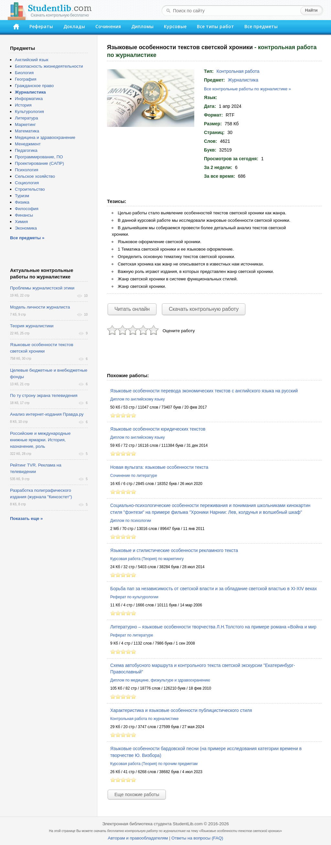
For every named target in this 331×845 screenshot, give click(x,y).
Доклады (74, 26)
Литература (26, 118)
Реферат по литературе (131, 635)
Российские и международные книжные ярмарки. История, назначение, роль (40, 440)
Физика (22, 202)
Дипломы (142, 26)
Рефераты (41, 26)
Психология (26, 169)
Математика (27, 131)
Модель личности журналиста (40, 307)
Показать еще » (26, 518)
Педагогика (26, 150)
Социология (27, 182)
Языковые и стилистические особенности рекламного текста (174, 550)
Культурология (29, 111)
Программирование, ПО (39, 156)
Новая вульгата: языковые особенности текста (159, 467)
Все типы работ (215, 26)
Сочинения (108, 26)
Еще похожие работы (136, 794)
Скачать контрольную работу (204, 309)
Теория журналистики (31, 325)
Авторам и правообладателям (138, 838)
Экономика (26, 228)
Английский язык (31, 59)
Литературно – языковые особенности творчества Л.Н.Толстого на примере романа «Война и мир (213, 626)
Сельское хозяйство (35, 176)
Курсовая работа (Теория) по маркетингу (147, 559)
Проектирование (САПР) (39, 163)
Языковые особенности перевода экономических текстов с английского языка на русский (204, 390)
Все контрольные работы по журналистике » (247, 88)
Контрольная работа (238, 71)
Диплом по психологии (130, 520)
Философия (26, 208)
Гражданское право (34, 85)
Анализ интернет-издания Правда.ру (47, 414)
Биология (24, 72)
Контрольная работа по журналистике (144, 718)
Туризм (22, 195)
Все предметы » (27, 237)
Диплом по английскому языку (137, 399)
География (25, 79)
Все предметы (261, 26)
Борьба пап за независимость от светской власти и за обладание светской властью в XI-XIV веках (213, 588)
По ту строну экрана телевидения (43, 395)
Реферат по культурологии (134, 597)
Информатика (29, 98)
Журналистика (243, 80)
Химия (21, 221)
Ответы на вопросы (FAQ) (197, 838)
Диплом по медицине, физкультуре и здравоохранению (160, 680)
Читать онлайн (132, 309)
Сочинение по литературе (133, 475)
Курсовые (175, 26)
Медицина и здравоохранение (45, 137)
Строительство (30, 189)
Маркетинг (25, 124)
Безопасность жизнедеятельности (49, 66)
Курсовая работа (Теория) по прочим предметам (154, 763)
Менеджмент (28, 143)
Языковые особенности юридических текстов (157, 429)
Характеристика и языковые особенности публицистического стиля (181, 710)
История (23, 105)
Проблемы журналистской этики (42, 288)
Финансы (24, 215)
